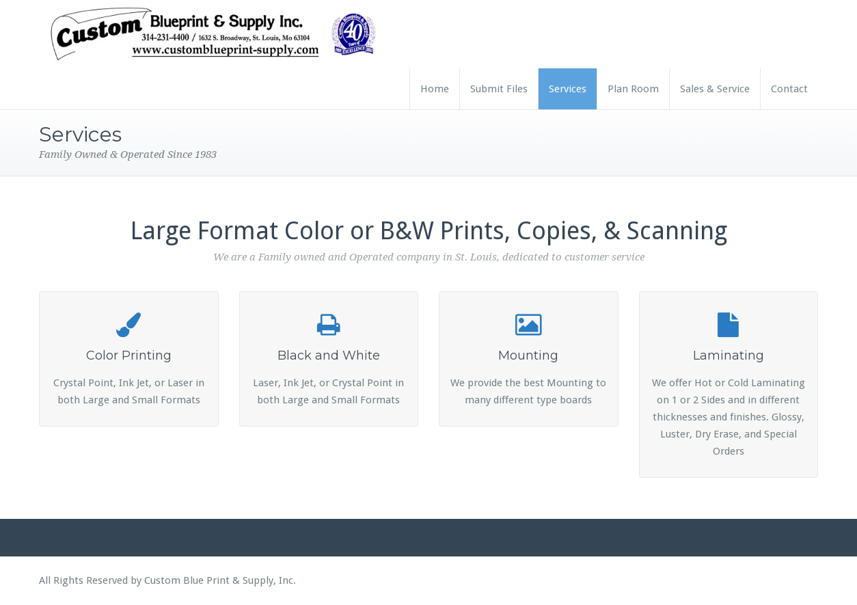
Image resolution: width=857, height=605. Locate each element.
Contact (789, 89)
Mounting (528, 355)
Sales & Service (715, 89)
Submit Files (499, 89)
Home (434, 89)
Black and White (328, 355)
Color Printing (129, 355)
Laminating (728, 355)
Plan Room (633, 89)
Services (567, 89)
